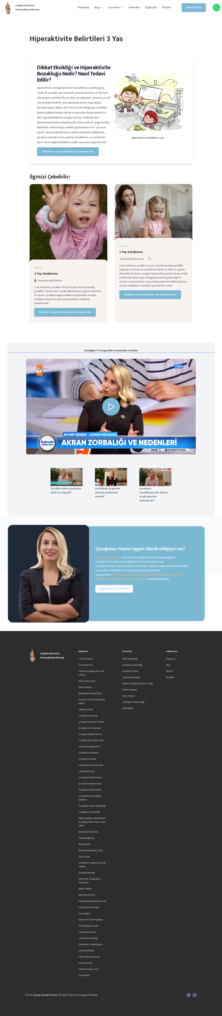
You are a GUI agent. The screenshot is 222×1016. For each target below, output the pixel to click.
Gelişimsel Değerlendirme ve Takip (137, 683)
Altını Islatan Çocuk (87, 681)
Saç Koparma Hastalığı (89, 907)
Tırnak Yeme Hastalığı (88, 938)
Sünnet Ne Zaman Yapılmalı (91, 919)
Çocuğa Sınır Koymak (88, 715)
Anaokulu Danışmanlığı (132, 665)
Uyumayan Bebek (86, 950)
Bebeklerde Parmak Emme (90, 693)
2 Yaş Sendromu (86, 659)
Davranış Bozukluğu (131, 677)
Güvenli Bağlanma (86, 838)
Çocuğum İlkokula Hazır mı (90, 734)
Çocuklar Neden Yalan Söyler (91, 740)
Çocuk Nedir (84, 975)
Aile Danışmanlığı (130, 659)
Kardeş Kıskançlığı (87, 872)
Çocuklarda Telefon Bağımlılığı (92, 806)
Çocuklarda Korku (86, 771)
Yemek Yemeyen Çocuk (89, 969)
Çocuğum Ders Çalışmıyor (90, 728)
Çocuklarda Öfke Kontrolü (90, 790)
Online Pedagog (129, 689)
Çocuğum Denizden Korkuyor (92, 722)
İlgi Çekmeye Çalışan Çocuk (91, 850)
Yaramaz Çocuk (85, 963)
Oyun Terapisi (128, 696)
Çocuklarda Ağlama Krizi (89, 746)
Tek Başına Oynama (87, 932)
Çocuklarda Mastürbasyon (90, 777)
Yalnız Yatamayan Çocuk (89, 957)
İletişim (166, 7)
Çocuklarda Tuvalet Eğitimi (91, 944)
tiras (94, 995)
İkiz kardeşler (84, 844)
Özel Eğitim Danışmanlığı (133, 702)
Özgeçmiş (151, 7)
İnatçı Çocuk (84, 856)
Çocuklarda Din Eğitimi (89, 753)
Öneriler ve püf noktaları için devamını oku (68, 151)
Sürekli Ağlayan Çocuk (88, 926)
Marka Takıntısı (85, 889)
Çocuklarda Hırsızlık (87, 759)
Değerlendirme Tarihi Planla (114, 589)
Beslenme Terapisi (130, 671)
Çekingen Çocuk (86, 709)
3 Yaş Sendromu (86, 665)
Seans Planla (193, 7)
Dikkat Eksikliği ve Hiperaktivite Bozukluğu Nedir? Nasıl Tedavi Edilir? (92, 821)
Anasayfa (83, 7)
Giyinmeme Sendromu (88, 832)
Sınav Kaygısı (84, 913)
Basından (134, 7)
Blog (99, 7)
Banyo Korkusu (85, 687)
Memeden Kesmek (87, 895)
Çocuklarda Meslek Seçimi (90, 783)
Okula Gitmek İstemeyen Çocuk (92, 901)
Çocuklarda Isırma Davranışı (91, 765)
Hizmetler (116, 7)
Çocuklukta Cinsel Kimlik (89, 812)
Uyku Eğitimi (127, 708)
